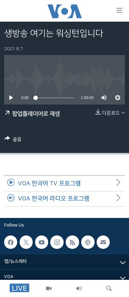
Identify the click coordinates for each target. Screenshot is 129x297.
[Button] (13, 140)
